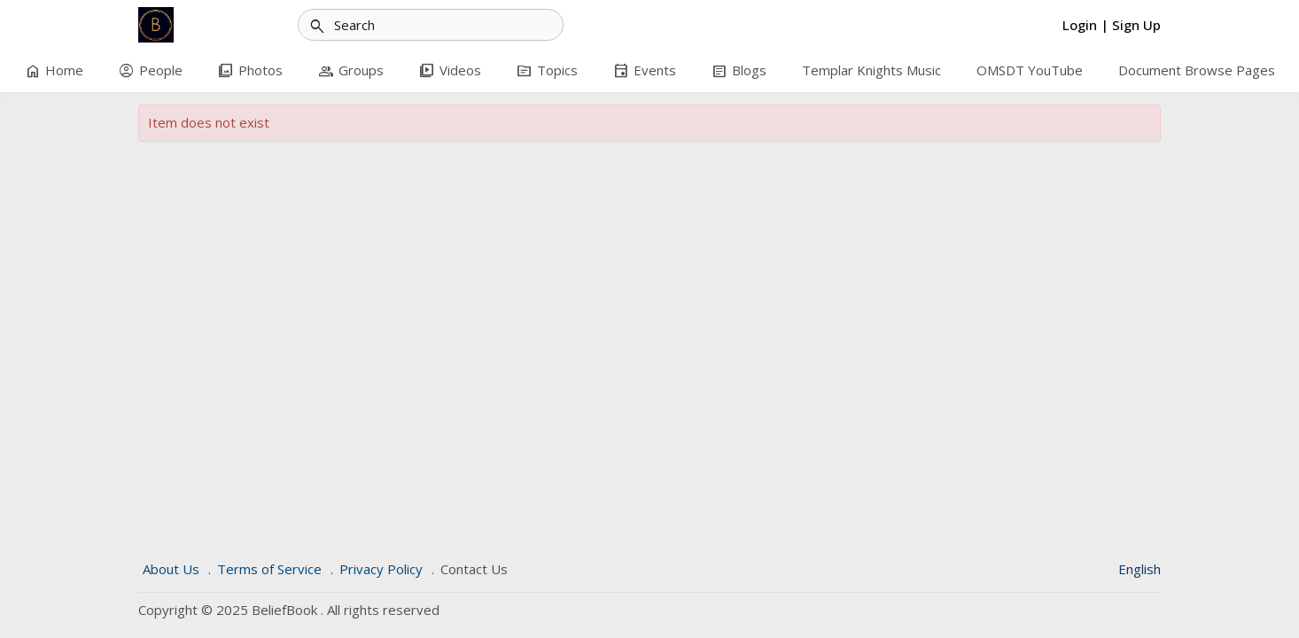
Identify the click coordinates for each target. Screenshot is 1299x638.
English (1139, 569)
